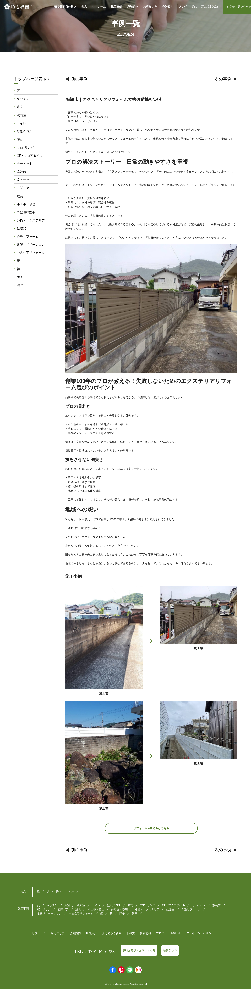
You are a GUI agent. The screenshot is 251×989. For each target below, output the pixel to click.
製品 (84, 6)
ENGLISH (175, 933)
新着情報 (145, 933)
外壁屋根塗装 (26, 212)
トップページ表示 (32, 79)
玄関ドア (23, 188)
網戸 (20, 285)
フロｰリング (25, 147)
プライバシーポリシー (200, 933)
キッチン (23, 99)
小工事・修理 (26, 204)
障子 (20, 277)
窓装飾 (21, 171)
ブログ (182, 6)
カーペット (24, 163)
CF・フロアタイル (29, 155)
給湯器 (21, 228)
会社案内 (167, 6)
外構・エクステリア (31, 220)
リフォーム (99, 6)
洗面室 (21, 115)
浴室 (20, 107)
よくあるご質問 (111, 933)
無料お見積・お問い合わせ (138, 950)
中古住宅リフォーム (31, 252)
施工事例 (116, 6)
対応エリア (58, 933)
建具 (20, 196)
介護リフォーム (28, 236)
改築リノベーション (31, 244)
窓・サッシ (24, 180)
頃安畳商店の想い (65, 6)
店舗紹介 (132, 6)
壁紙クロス (24, 131)
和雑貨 (131, 933)
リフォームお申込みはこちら (151, 828)
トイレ (21, 123)
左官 (20, 139)
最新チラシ (170, 950)
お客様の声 (150, 6)
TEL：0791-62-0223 (94, 951)
